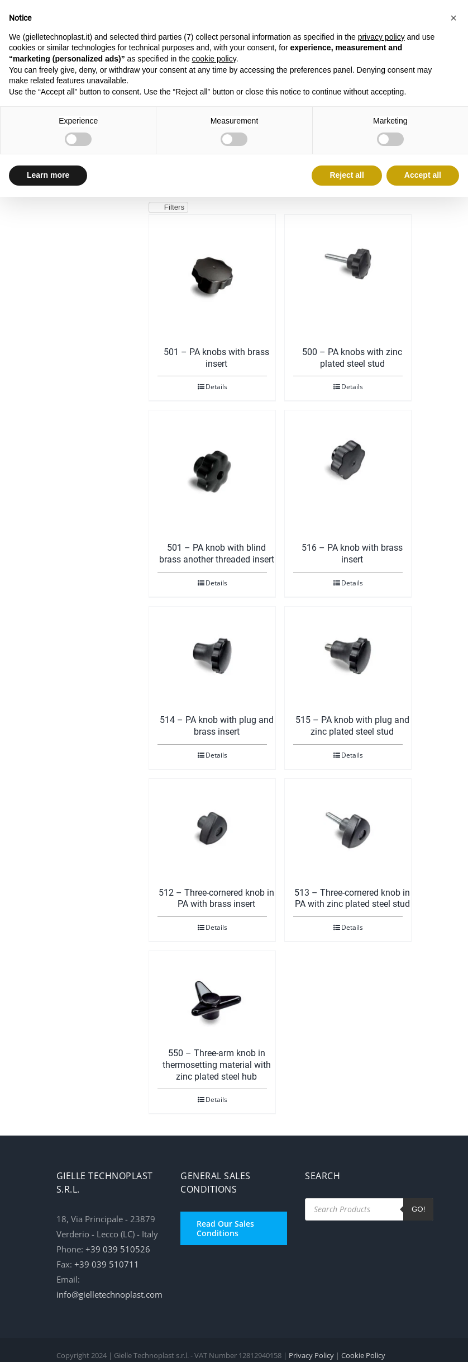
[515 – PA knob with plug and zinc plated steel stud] (348, 656)
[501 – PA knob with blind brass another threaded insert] (212, 471)
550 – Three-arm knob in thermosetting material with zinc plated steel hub (217, 1065)
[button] (453, 18)
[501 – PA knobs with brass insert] (212, 276)
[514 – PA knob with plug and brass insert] (212, 656)
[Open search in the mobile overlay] (369, 1209)
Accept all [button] (422, 175)
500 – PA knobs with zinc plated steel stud (352, 358)
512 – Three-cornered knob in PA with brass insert (216, 898)
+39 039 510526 (117, 1249)
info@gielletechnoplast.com (109, 1294)
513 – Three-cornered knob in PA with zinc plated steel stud (352, 898)
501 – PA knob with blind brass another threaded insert (216, 553)
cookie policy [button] (214, 58)
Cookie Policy (363, 1355)
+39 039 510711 (106, 1264)
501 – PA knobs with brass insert (216, 358)
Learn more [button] (48, 175)
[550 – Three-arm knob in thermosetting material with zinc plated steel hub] (212, 1000)
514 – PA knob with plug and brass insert (217, 726)
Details (216, 386)
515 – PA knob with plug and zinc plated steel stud (352, 726)
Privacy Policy (311, 1355)
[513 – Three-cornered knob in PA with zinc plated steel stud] (348, 828)
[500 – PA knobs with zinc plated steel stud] (348, 264)
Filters (168, 207)
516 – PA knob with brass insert (352, 553)
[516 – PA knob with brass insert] (348, 459)
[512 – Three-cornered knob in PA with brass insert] (212, 828)
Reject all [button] (346, 175)
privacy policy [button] (381, 36)
